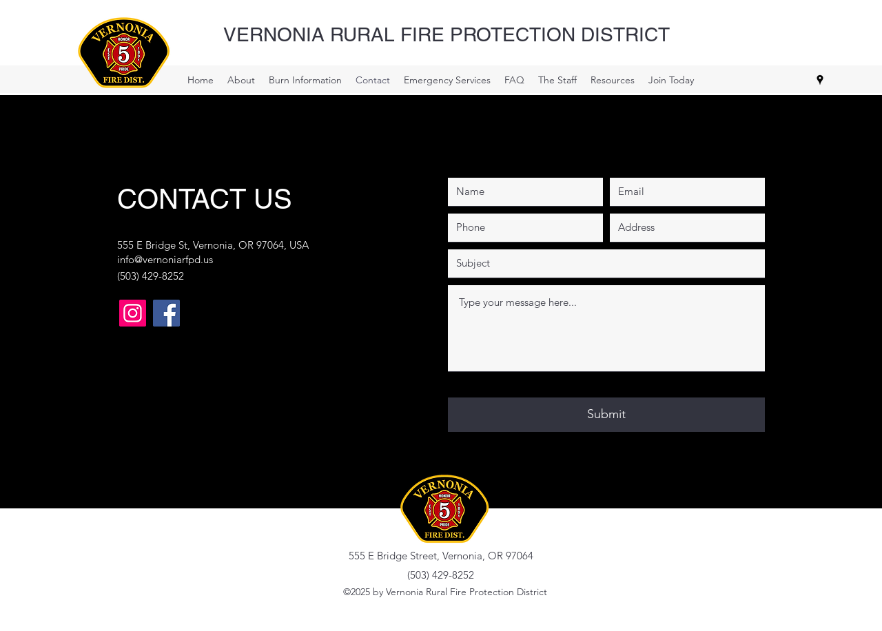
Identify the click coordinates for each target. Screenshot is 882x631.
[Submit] (606, 414)
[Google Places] (820, 80)
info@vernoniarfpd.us (165, 259)
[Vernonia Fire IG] (132, 313)
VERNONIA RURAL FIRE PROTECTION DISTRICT (446, 34)
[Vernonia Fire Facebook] (166, 313)
